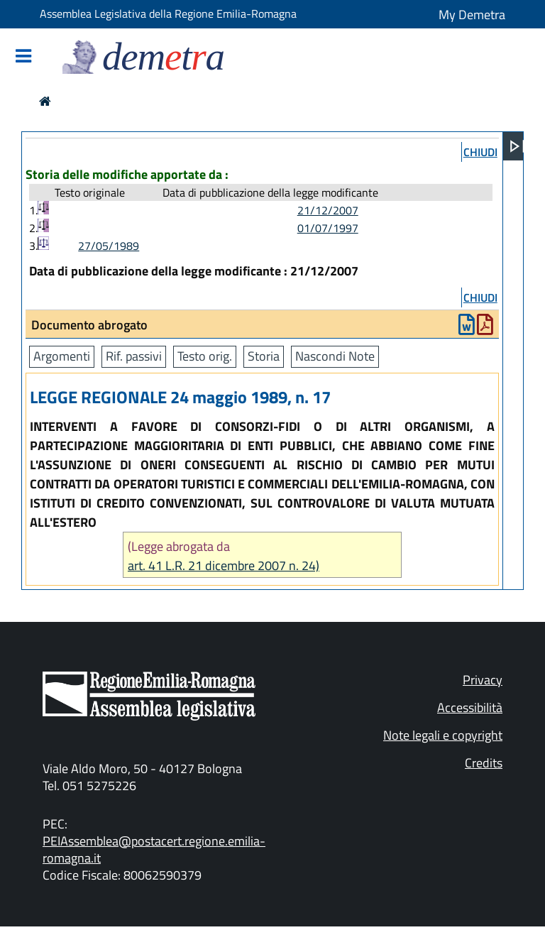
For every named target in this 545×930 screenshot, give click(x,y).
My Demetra (472, 14)
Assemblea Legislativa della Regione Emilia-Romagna (168, 13)
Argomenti (61, 356)
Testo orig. (204, 356)
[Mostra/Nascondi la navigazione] (23, 57)
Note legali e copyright (442, 735)
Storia (264, 356)
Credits (483, 762)
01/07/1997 (327, 227)
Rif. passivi (134, 356)
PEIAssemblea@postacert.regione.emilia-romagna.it (154, 849)
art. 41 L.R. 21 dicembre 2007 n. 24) (223, 565)
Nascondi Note (335, 356)
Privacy (482, 679)
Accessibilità (469, 707)
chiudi (480, 151)
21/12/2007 (327, 210)
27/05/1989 (108, 245)
